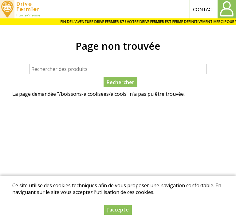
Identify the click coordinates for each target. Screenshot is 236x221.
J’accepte (118, 210)
